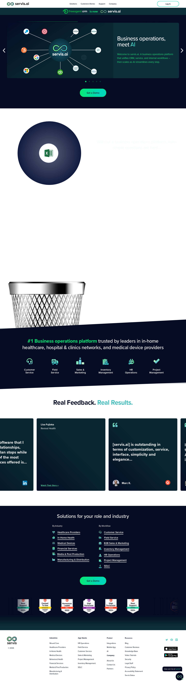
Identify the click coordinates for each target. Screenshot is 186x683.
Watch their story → (59, 485)
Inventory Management (87, 663)
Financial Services (56, 663)
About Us (110, 661)
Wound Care (54, 643)
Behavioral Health (56, 659)
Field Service (83, 647)
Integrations (111, 643)
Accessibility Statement (134, 671)
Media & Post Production (58, 667)
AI (107, 651)
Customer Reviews (132, 647)
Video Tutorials (130, 655)
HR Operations (83, 643)
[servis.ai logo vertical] (12, 640)
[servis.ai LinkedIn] (176, 639)
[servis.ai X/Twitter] (167, 639)
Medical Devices (55, 655)
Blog (126, 643)
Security (128, 659)
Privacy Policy (130, 667)
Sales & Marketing (85, 655)
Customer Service (85, 651)
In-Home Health (55, 651)
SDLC (80, 667)
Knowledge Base (131, 651)
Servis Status (130, 675)
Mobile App (111, 647)
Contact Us (111, 665)
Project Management (86, 659)
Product (109, 638)
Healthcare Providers (57, 647)
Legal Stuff (129, 663)
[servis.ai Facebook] (172, 639)
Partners (110, 669)
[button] (4, 50)
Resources (128, 638)
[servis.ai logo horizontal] (18, 4)
